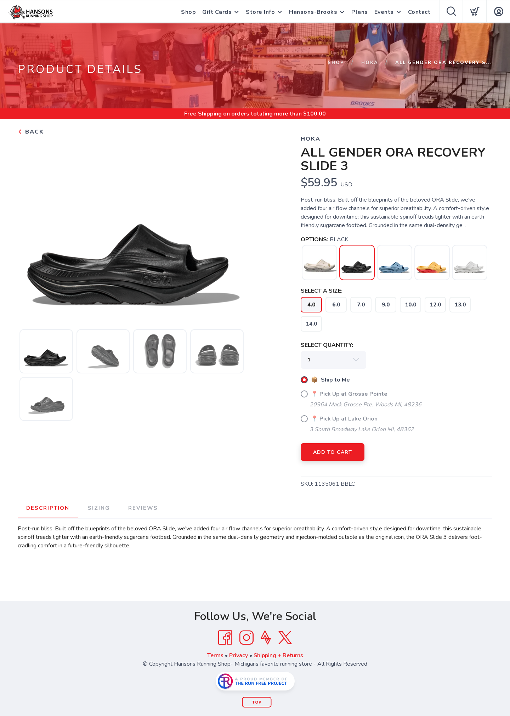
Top (257, 702)
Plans (359, 12)
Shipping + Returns (278, 655)
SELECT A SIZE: (321, 291)
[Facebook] (225, 637)
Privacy (238, 655)
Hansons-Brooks (313, 12)
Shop (188, 12)
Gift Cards (217, 12)
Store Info (260, 12)
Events (384, 12)
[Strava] (265, 637)
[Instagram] (246, 637)
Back (31, 132)
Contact (419, 12)
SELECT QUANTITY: (327, 345)
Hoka (369, 63)
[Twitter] (285, 637)
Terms (215, 655)
